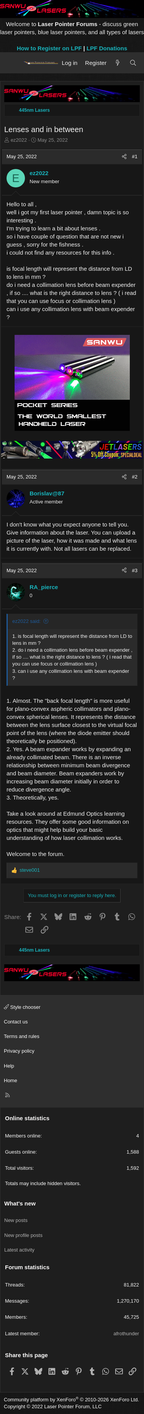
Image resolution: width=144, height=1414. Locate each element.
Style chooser (22, 1007)
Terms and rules (21, 1036)
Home (10, 1080)
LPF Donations (106, 48)
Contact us (16, 1022)
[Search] (133, 63)
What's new (20, 1203)
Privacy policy (19, 1051)
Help (9, 1066)
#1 (134, 156)
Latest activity (19, 1250)
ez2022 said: (26, 621)
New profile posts (23, 1235)
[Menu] (12, 62)
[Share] (124, 156)
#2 (134, 477)
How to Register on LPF (49, 48)
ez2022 (19, 140)
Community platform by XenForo (71, 1399)
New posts (16, 1220)
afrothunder (126, 1333)
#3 (134, 570)
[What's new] (117, 63)
